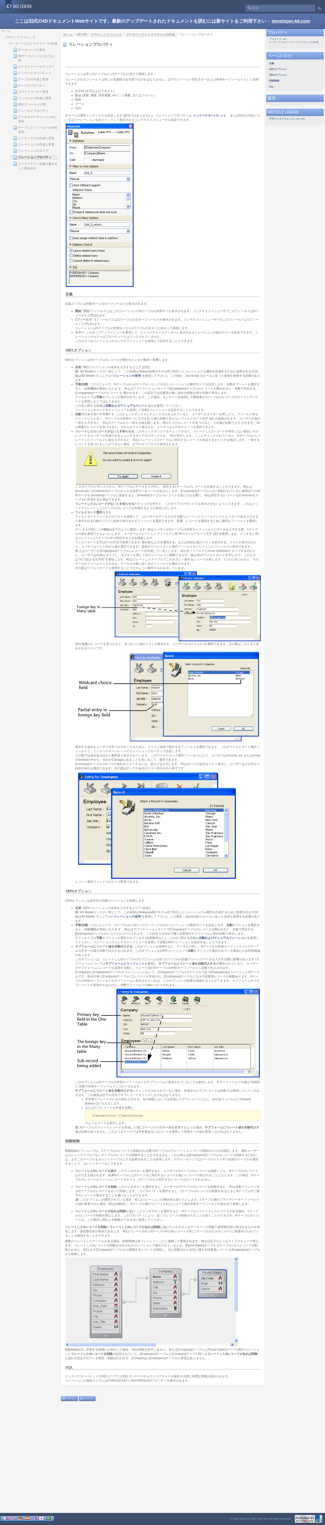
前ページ (68, 1398)
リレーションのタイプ (30, 151)
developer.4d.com (291, 21)
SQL (69, 1367)
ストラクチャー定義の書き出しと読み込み (35, 166)
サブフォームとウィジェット (125, 963)
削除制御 (73, 1141)
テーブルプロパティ (29, 86)
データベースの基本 (29, 50)
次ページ (86, 1398)
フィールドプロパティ (30, 111)
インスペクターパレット (32, 73)
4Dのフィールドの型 (29, 104)
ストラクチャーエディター (33, 67)
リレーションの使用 (127, 375)
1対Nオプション (78, 891)
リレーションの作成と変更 (33, 144)
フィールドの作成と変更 (32, 98)
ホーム (5, 31)
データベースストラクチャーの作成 (33, 43)
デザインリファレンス (20, 37)
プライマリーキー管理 (30, 92)
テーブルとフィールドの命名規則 (35, 130)
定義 (69, 294)
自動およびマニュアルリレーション (129, 405)
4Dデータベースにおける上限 (34, 58)
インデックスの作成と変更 (33, 138)
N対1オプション (78, 350)
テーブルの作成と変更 (30, 79)
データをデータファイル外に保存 (35, 119)
